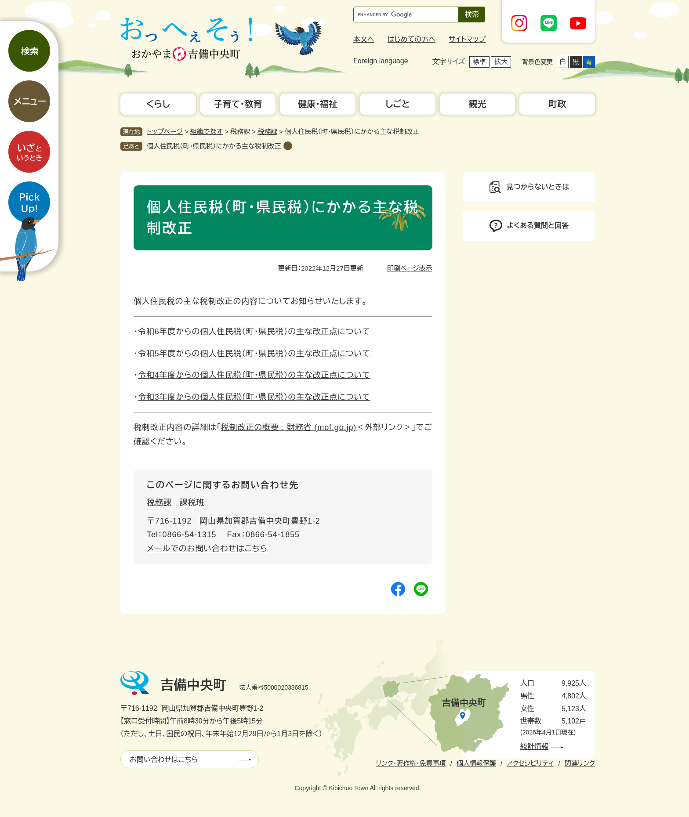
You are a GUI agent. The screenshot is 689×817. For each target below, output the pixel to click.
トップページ (165, 131)
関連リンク (580, 763)
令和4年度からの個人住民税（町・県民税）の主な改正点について (254, 375)
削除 (287, 145)
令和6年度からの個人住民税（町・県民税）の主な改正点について (254, 331)
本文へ (363, 39)
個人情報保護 (476, 763)
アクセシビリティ (530, 763)
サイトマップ (467, 39)
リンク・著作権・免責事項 (411, 763)
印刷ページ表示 (409, 268)
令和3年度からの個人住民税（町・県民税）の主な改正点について (254, 397)
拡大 (501, 61)
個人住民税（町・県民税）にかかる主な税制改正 (214, 146)
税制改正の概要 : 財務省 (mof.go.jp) (289, 427)
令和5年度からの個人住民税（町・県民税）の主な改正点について (254, 353)
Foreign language (380, 61)
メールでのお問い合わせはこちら (207, 548)
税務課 (267, 131)
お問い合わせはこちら (164, 759)
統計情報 (534, 746)
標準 (479, 61)
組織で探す (206, 131)
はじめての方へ (411, 39)
